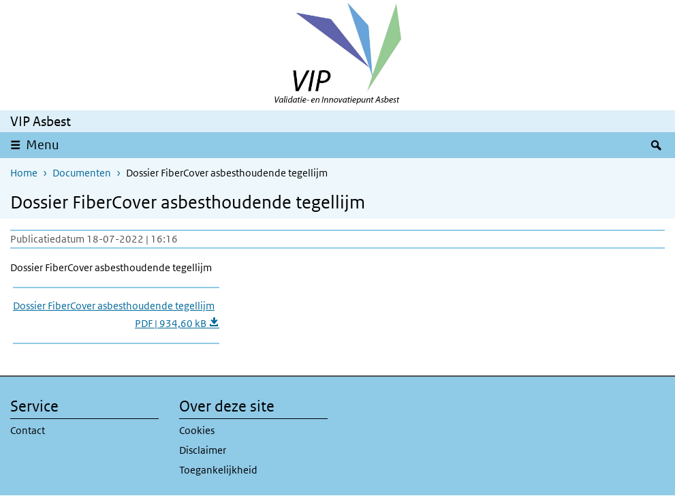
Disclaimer (202, 450)
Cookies (197, 430)
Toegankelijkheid (218, 469)
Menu (42, 145)
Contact (27, 430)
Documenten (81, 172)
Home (23, 172)
